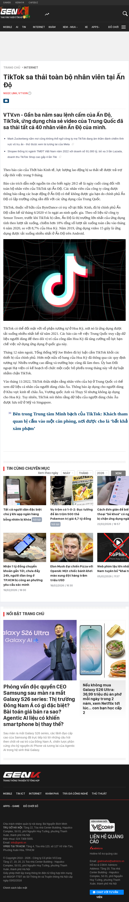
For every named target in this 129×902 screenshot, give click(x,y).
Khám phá (52, 28)
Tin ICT (24, 28)
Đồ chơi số (113, 28)
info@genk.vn (18, 842)
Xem (118, 473)
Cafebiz (33, 2)
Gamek (7, 2)
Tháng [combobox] (83, 473)
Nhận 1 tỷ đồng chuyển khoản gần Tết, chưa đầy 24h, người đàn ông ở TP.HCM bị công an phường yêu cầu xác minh (23, 576)
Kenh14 (19, 2)
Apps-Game (96, 28)
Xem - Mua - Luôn (70, 28)
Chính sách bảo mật (15, 887)
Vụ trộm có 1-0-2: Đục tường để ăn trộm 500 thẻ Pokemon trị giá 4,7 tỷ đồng (71, 514)
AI (17, 27)
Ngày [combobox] (66, 473)
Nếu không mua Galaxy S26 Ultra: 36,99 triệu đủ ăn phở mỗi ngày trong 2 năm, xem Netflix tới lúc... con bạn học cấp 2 (102, 699)
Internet (39, 27)
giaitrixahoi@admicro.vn (110, 861)
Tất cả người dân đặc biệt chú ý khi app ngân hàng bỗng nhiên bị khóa (22, 514)
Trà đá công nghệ (75, 793)
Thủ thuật (99, 793)
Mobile (7, 27)
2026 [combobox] (100, 473)
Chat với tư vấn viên (105, 892)
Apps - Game (11, 806)
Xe (86, 27)
